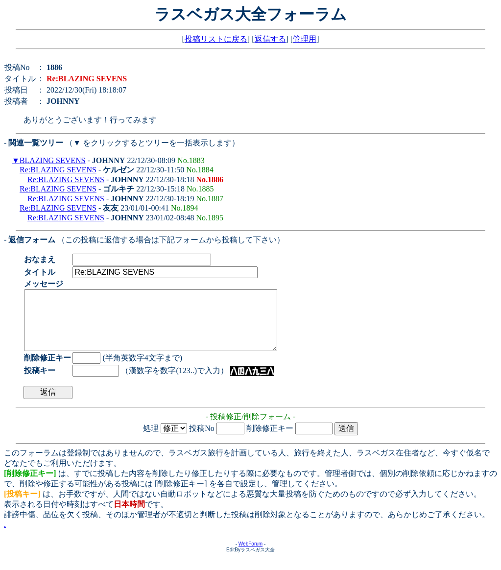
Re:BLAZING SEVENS (58, 170)
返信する (270, 39)
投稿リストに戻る (216, 39)
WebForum (250, 555)
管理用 (304, 39)
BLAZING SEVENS (53, 160)
